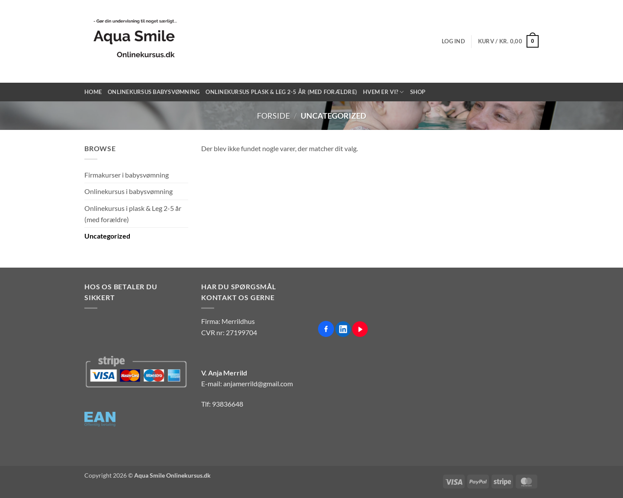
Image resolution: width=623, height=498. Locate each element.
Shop (418, 91)
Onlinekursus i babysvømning (128, 191)
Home (93, 91)
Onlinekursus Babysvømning (153, 91)
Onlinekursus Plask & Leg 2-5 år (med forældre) (281, 91)
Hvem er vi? (383, 92)
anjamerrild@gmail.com (258, 383)
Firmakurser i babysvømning (126, 175)
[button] (453, 41)
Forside (273, 115)
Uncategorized (107, 236)
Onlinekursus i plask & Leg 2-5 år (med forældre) (132, 213)
